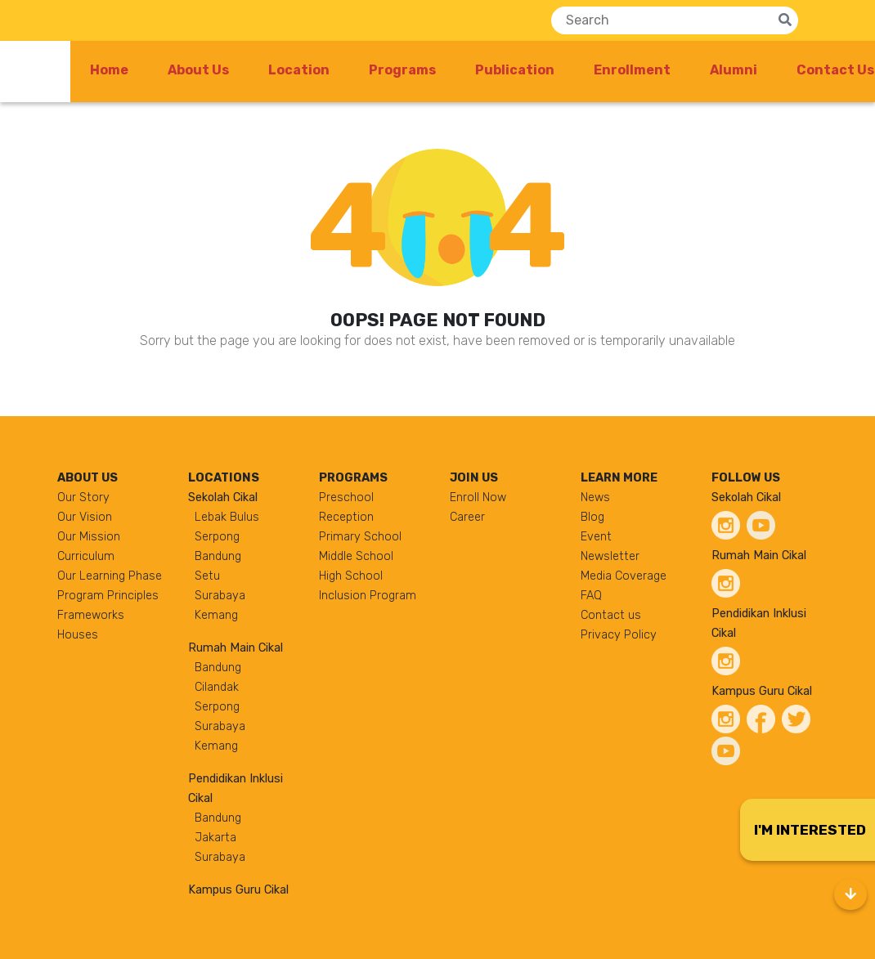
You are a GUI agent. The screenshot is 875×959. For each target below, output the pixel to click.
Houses (77, 635)
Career (467, 517)
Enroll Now (478, 497)
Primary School (360, 537)
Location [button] (299, 70)
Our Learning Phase (109, 576)
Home (109, 70)
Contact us (611, 615)
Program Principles (108, 596)
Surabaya (220, 596)
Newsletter (610, 556)
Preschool (346, 497)
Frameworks (90, 615)
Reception (346, 517)
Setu (207, 576)
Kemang (216, 615)
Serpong (217, 537)
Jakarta (215, 838)
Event (596, 537)
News (595, 497)
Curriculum (85, 556)
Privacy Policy (619, 635)
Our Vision (84, 517)
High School (351, 576)
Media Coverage (623, 576)
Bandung (218, 556)
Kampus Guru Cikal (238, 890)
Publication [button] (514, 70)
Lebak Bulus (227, 517)
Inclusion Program (367, 596)
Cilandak (217, 687)
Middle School (356, 556)
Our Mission (88, 537)
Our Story (83, 497)
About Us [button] (198, 70)
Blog (592, 517)
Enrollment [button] (632, 70)
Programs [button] (402, 70)
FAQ (591, 596)
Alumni (733, 70)
